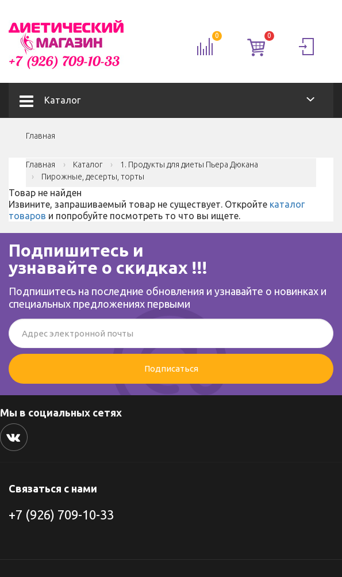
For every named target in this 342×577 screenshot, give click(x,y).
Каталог (50, 100)
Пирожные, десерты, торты (92, 176)
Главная (40, 135)
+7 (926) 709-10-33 (61, 514)
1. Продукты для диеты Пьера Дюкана (189, 164)
